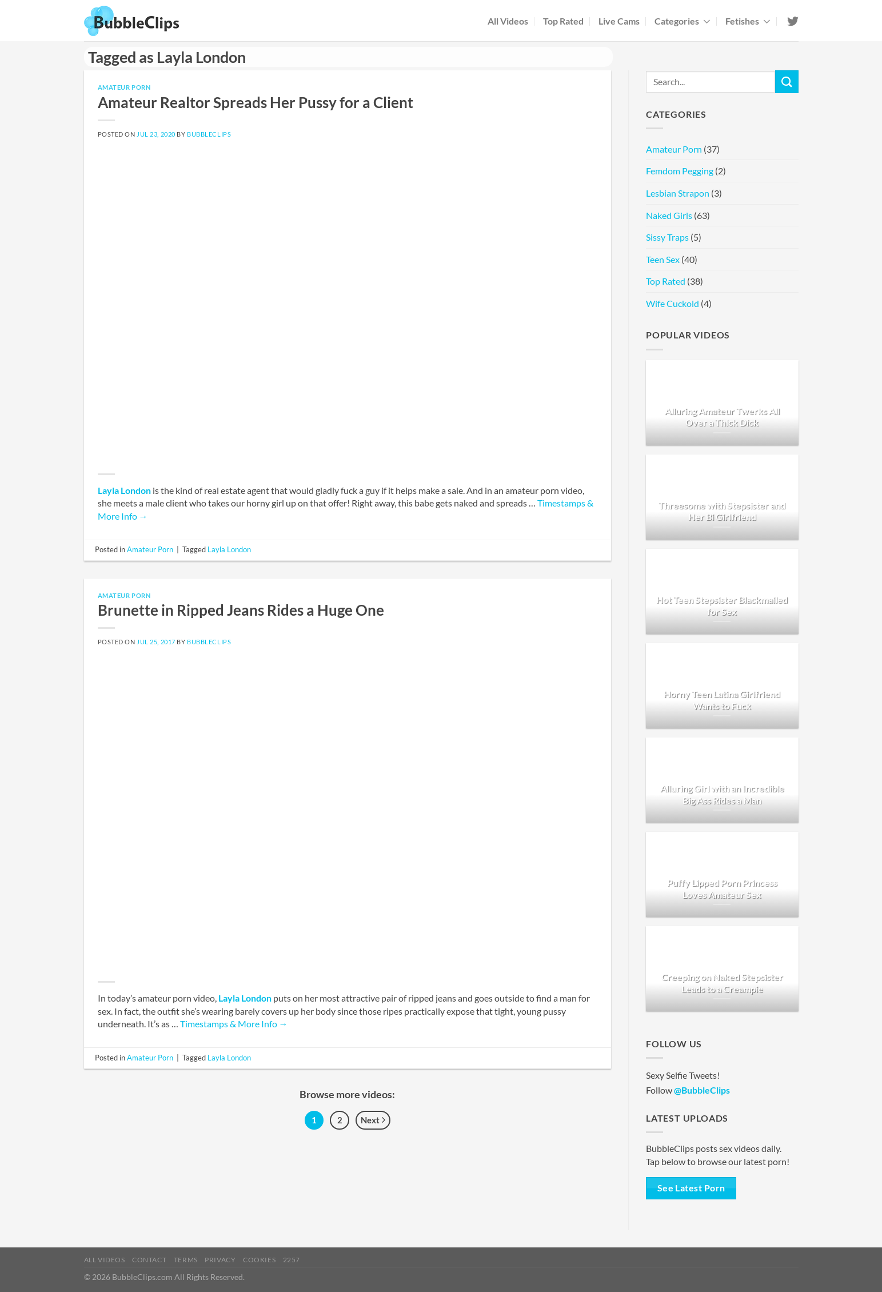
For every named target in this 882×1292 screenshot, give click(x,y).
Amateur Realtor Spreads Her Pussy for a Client (255, 102)
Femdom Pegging (679, 170)
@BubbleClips (702, 1089)
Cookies (259, 1259)
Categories (682, 21)
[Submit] (786, 81)
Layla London (124, 490)
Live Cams (619, 20)
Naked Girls (669, 215)
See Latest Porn (691, 1188)
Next (373, 1120)
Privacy (220, 1259)
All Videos (508, 20)
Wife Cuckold (672, 303)
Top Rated (563, 20)
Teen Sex (663, 259)
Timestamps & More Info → (234, 1023)
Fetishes (748, 21)
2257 (291, 1259)
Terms (186, 1259)
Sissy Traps (667, 237)
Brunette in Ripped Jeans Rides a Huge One (241, 610)
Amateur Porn (124, 87)
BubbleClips (209, 134)
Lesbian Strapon (677, 193)
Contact (149, 1259)
